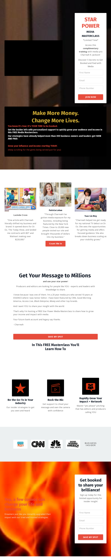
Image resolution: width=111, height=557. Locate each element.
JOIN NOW (90, 97)
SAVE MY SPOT (55, 337)
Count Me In (55, 244)
